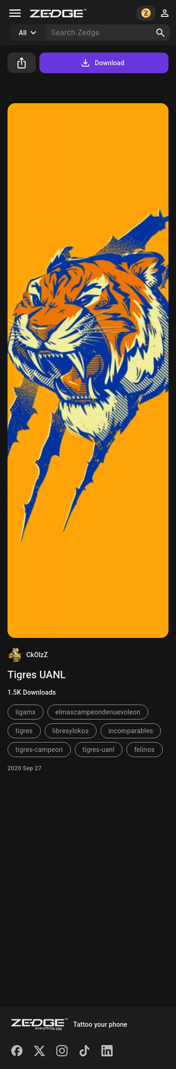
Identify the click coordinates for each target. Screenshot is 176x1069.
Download (102, 62)
